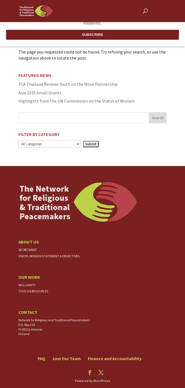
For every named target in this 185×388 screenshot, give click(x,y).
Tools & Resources (33, 291)
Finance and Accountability (115, 358)
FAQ (41, 358)
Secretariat (27, 250)
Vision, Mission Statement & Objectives (49, 256)
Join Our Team (66, 358)
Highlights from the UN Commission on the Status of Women (76, 101)
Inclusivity (27, 285)
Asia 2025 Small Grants (39, 92)
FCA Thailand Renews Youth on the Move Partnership (68, 84)
